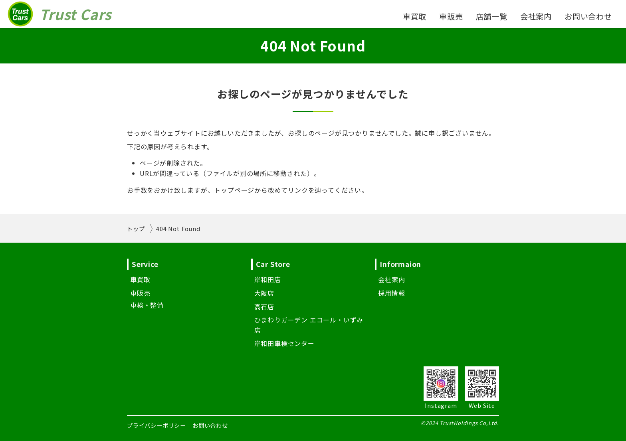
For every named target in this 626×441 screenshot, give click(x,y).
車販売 (451, 16)
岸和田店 (267, 279)
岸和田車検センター (284, 343)
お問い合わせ (588, 16)
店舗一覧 (491, 16)
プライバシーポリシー (156, 425)
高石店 (264, 306)
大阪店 (264, 293)
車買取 (414, 16)
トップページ (234, 190)
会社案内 (536, 16)
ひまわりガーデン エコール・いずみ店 (309, 325)
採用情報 (391, 293)
